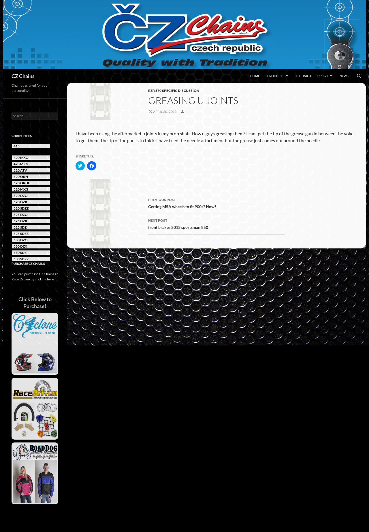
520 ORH (21, 176)
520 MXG (21, 189)
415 (17, 146)
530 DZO (21, 240)
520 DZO (21, 195)
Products (275, 76)
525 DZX (20, 221)
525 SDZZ (21, 233)
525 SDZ (20, 227)
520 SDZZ (21, 208)
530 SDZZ (21, 259)
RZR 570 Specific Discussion (173, 90)
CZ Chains (23, 76)
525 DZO (21, 214)
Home (255, 76)
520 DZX (20, 202)
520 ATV (20, 170)
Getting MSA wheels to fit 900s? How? (216, 202)
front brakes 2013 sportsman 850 (216, 223)
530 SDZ (20, 252)
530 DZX (20, 246)
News (344, 76)
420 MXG (21, 157)
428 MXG (21, 164)
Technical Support (312, 76)
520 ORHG (22, 183)
